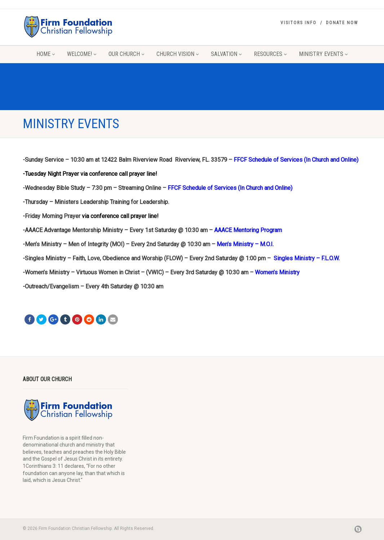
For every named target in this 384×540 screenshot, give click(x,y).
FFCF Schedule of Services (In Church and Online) (296, 159)
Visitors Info (299, 22)
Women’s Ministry (277, 272)
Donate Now (342, 22)
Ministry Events (323, 54)
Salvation (226, 54)
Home (45, 54)
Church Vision (177, 54)
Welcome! (81, 54)
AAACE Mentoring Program (248, 230)
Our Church (126, 54)
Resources (270, 54)
